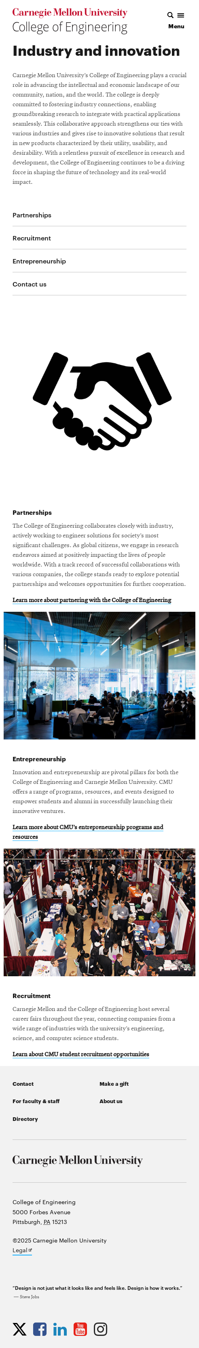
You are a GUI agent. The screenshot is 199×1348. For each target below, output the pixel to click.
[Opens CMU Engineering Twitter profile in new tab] (22, 1329)
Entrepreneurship (39, 260)
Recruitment (32, 237)
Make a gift (114, 1083)
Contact (23, 1083)
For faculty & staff (36, 1100)
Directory (25, 1118)
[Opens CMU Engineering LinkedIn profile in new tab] (62, 1329)
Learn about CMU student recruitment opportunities (81, 1054)
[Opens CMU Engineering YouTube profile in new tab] (82, 1329)
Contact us (30, 283)
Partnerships (32, 214)
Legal (22, 1250)
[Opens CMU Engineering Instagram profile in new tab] (102, 1329)
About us (111, 1100)
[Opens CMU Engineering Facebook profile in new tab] (42, 1329)
